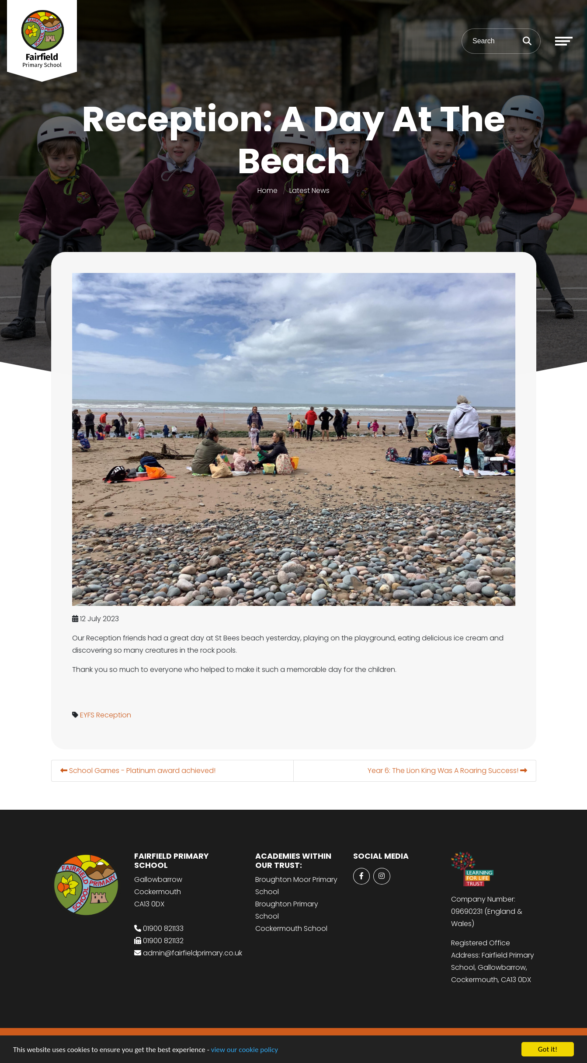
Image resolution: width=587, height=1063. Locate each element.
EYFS (88, 715)
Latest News (309, 190)
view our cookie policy (244, 1050)
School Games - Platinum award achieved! (138, 771)
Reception (114, 715)
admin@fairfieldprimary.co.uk (192, 953)
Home (267, 190)
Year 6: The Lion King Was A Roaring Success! (448, 771)
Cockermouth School (291, 928)
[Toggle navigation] (564, 41)
